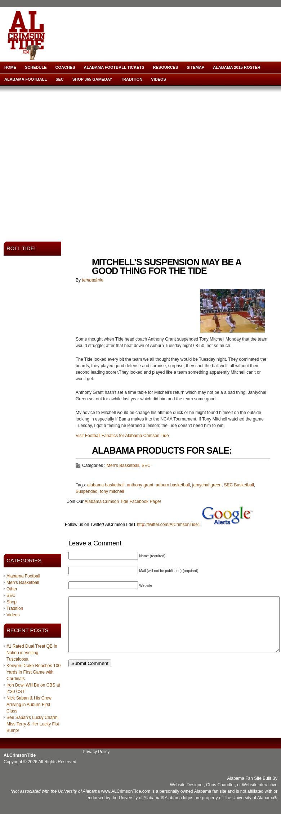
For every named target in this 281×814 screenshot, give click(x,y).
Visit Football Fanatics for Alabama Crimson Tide (122, 435)
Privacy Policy (96, 751)
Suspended (87, 491)
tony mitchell (112, 491)
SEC (59, 79)
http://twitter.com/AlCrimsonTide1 (168, 524)
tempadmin (92, 280)
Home (10, 67)
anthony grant (140, 484)
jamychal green (207, 484)
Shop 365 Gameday (92, 79)
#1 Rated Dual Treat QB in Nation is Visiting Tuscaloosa (31, 653)
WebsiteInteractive (260, 784)
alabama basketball (105, 484)
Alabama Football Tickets (114, 67)
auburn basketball (173, 484)
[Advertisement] (67, 161)
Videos (158, 79)
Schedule (36, 67)
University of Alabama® (141, 797)
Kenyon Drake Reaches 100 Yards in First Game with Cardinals (33, 672)
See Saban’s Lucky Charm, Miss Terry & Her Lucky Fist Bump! (32, 724)
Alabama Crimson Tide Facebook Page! (123, 501)
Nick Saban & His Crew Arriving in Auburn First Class (29, 705)
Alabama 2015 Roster (236, 67)
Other (11, 589)
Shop (11, 601)
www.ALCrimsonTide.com (125, 791)
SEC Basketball (239, 484)
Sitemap (195, 67)
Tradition (131, 79)
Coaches (65, 67)
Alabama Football (25, 79)
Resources (165, 67)
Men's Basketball (22, 582)
